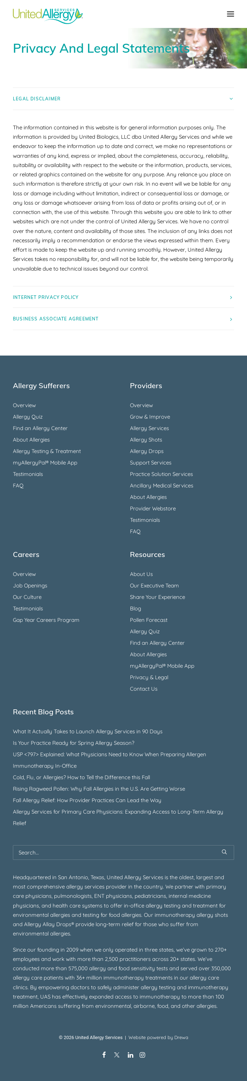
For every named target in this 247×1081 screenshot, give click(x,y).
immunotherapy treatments (138, 977)
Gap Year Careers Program (46, 619)
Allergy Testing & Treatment (47, 451)
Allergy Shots (146, 439)
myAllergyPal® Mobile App (45, 462)
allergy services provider (96, 886)
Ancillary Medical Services (161, 485)
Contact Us (144, 688)
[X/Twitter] (116, 1056)
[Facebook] (104, 1056)
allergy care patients (38, 977)
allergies (60, 933)
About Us (141, 574)
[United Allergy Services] (48, 14)
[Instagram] (142, 1056)
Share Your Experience (157, 597)
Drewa (181, 1037)
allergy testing (163, 905)
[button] (230, 14)
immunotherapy (208, 987)
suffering (69, 1006)
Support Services (150, 462)
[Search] (123, 852)
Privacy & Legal (149, 677)
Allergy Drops (147, 451)
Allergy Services (149, 428)
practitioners (135, 959)
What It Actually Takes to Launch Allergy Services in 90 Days (88, 731)
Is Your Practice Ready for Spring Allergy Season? (73, 742)
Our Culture (27, 597)
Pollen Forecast (149, 619)
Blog (135, 608)
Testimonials (28, 474)
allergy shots (212, 914)
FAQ (18, 485)
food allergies (125, 914)
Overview (24, 405)
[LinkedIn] (130, 1056)
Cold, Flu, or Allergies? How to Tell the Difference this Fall (81, 777)
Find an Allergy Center (40, 428)
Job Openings (30, 585)
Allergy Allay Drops (47, 924)
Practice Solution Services (161, 474)
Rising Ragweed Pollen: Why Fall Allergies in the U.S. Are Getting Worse (99, 788)
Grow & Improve (150, 416)
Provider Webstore (153, 508)
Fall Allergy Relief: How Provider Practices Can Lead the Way (87, 800)
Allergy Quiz (28, 416)
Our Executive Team (154, 585)
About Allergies (31, 439)
